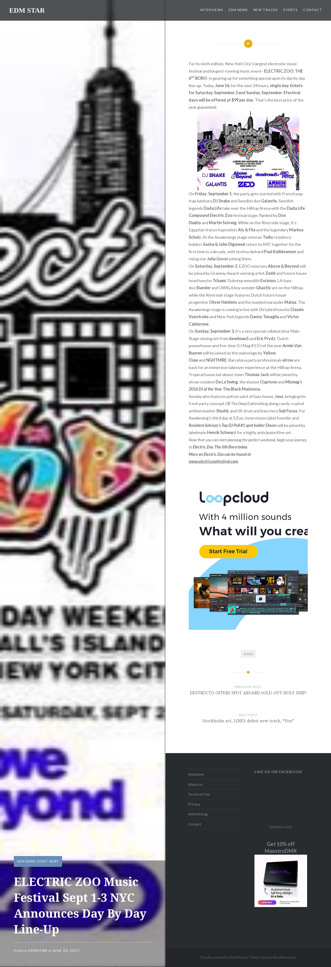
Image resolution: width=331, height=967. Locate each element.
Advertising (198, 814)
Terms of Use (199, 794)
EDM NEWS (238, 10)
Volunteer (196, 774)
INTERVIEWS (211, 10)
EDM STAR (27, 10)
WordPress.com (284, 957)
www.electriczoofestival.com (213, 461)
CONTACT (312, 10)
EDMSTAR (37, 950)
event (248, 653)
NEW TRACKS (266, 10)
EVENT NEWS (48, 861)
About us (195, 784)
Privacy (194, 804)
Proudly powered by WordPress (223, 957)
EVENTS (290, 10)
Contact (194, 824)
